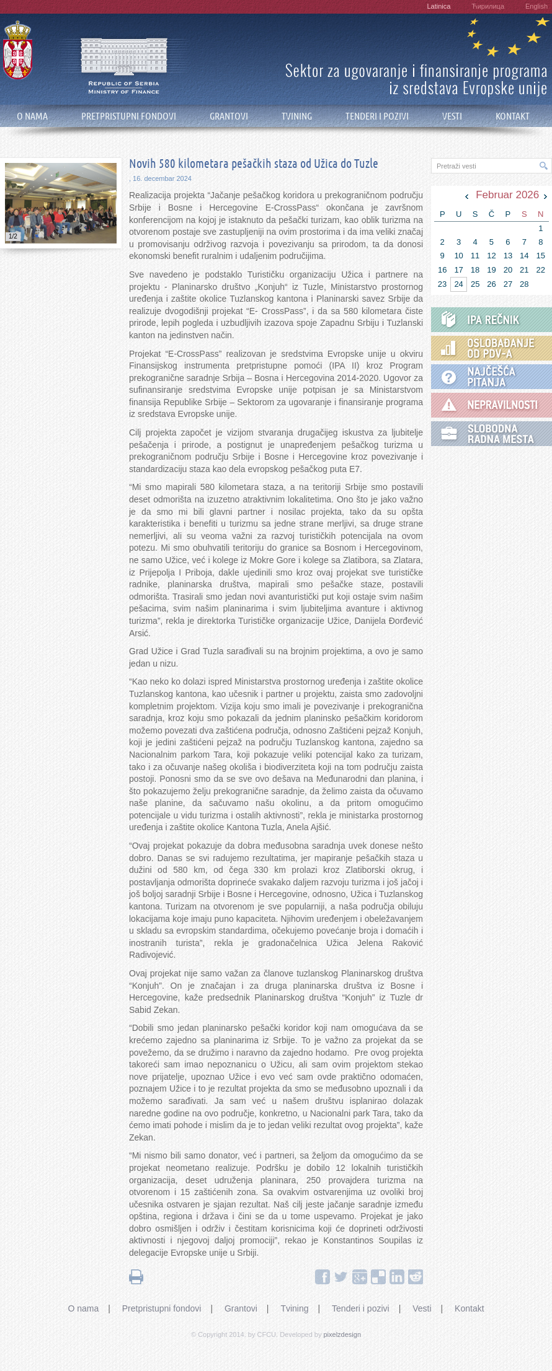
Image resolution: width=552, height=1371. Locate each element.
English (536, 6)
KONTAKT (513, 116)
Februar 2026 (507, 195)
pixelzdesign (343, 1334)
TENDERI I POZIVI (377, 116)
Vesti (421, 1308)
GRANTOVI (229, 116)
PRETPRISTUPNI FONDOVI (128, 116)
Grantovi (241, 1308)
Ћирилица (487, 6)
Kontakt (469, 1308)
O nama (83, 1308)
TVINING (297, 116)
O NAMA (32, 116)
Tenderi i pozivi (361, 1308)
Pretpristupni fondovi (162, 1308)
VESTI (452, 116)
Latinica (438, 6)
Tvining (294, 1308)
